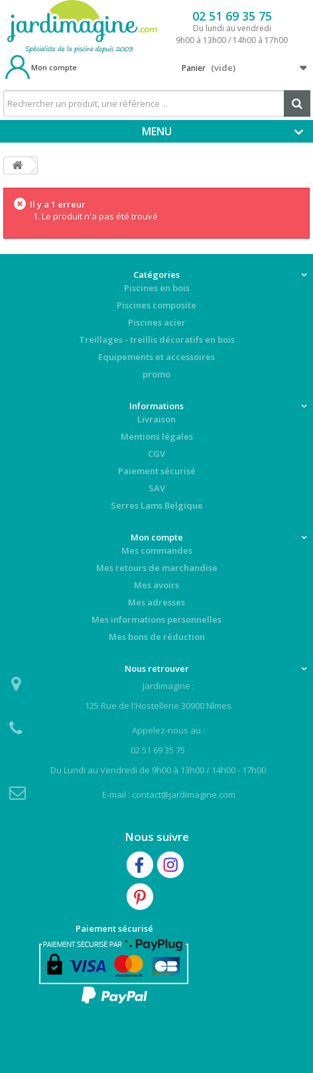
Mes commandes (156, 550)
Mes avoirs (156, 585)
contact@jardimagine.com (183, 794)
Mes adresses (156, 602)
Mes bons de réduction (157, 637)
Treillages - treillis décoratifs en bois (157, 340)
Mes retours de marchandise (157, 568)
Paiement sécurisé (157, 471)
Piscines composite (156, 305)
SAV (157, 488)
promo (156, 374)
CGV (156, 454)
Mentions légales (157, 436)
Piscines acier (157, 322)
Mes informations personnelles (156, 619)
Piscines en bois (157, 288)
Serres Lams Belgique (157, 505)
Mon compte (54, 67)
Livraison (156, 419)
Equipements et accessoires (156, 357)
